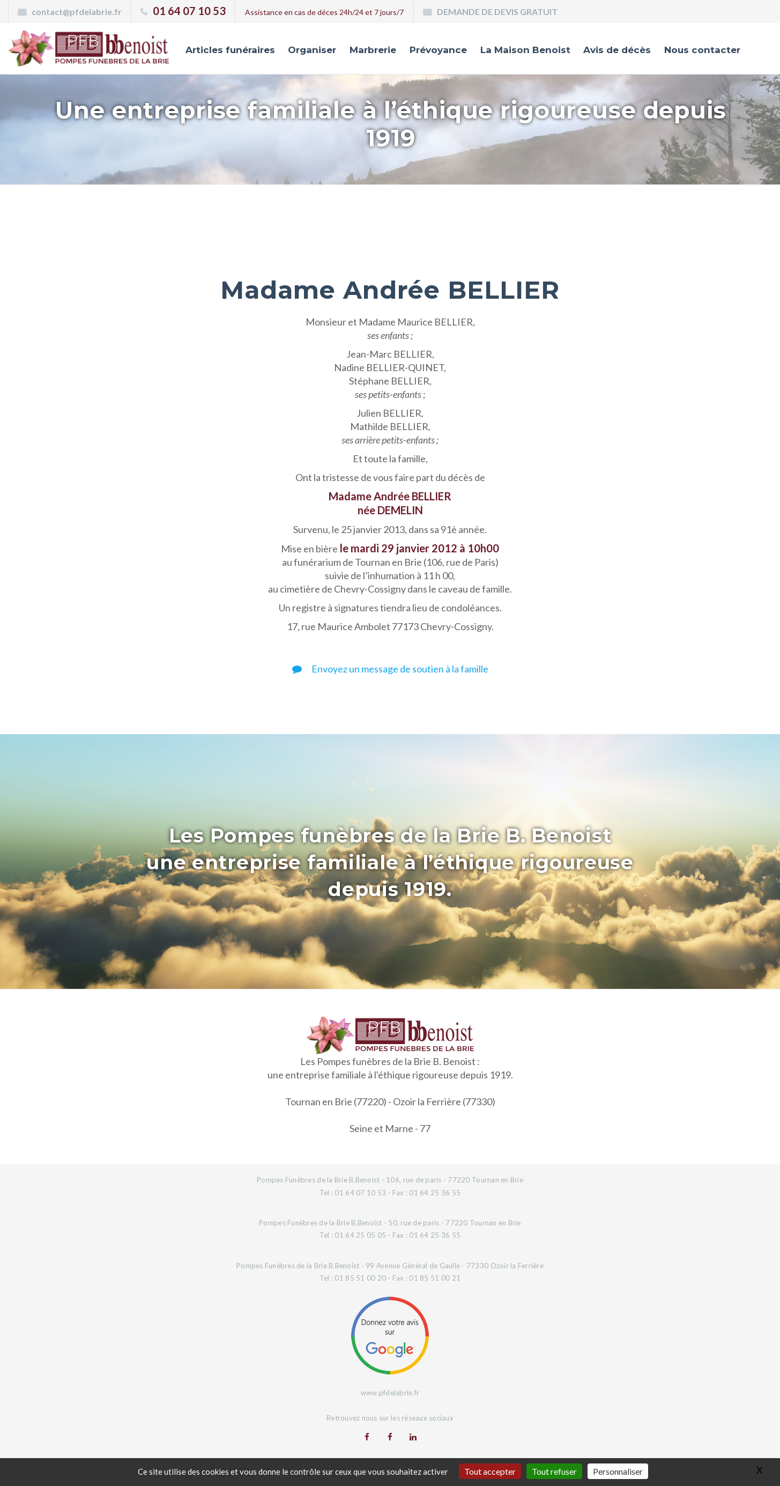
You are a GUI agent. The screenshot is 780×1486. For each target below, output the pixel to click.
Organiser (312, 50)
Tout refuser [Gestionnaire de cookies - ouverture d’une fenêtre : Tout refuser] (554, 1471)
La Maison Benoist (525, 50)
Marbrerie (373, 50)
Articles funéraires (230, 50)
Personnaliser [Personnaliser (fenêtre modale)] (618, 1471)
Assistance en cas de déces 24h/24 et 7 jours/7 (324, 12)
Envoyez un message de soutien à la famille (390, 669)
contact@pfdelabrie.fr (77, 11)
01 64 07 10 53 (189, 10)
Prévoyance (438, 50)
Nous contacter (702, 50)
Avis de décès (617, 50)
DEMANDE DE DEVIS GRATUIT (497, 11)
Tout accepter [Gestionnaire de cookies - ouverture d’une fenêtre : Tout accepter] (490, 1471)
